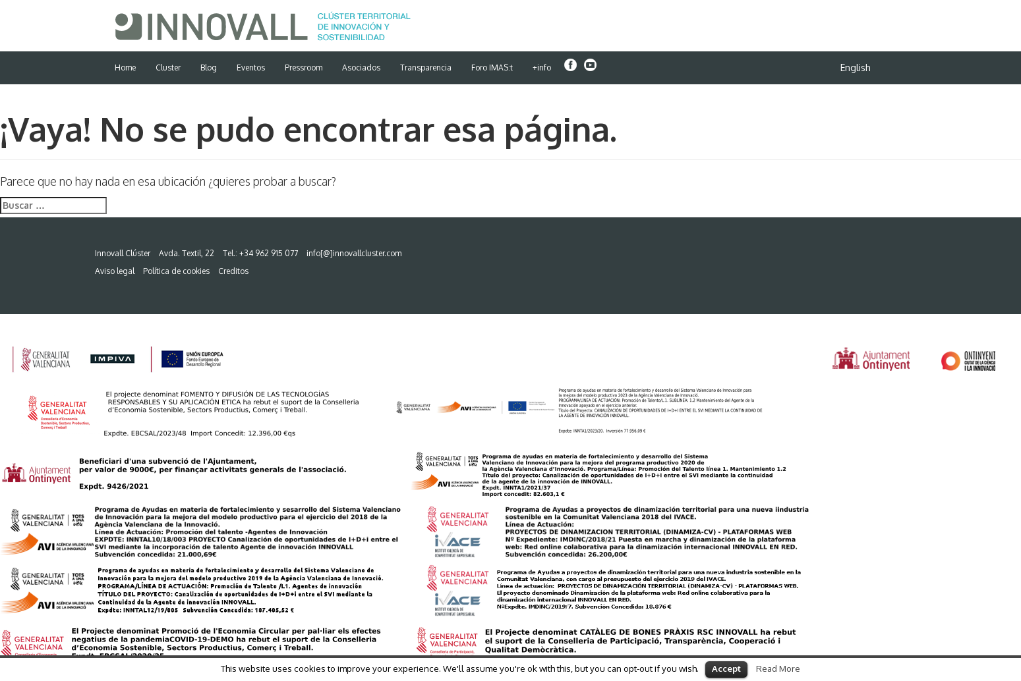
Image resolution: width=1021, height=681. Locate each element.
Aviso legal (114, 271)
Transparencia (426, 67)
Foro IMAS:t (492, 67)
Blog (208, 67)
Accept (726, 668)
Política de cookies (176, 271)
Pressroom (303, 67)
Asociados (361, 67)
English (855, 67)
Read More (778, 668)
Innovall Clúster (122, 253)
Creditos (233, 271)
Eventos (251, 67)
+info (542, 67)
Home (125, 67)
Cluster (168, 67)
